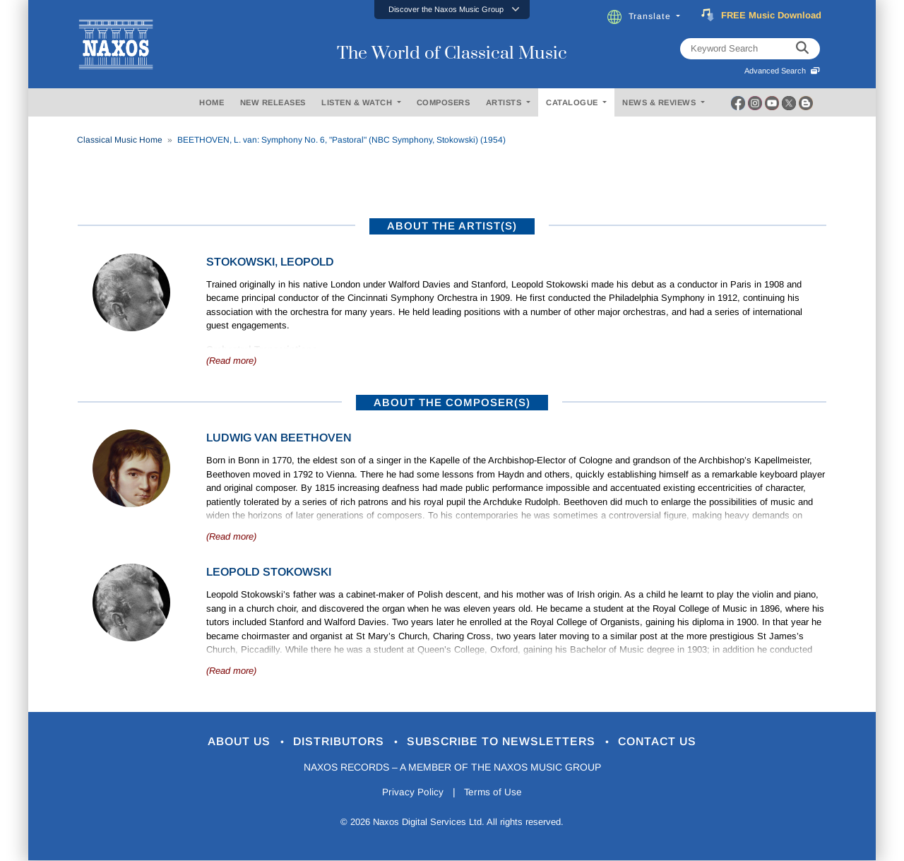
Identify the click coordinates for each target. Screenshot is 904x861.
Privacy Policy (411, 793)
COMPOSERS (443, 102)
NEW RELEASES (273, 102)
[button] (452, 9)
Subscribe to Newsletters (507, 742)
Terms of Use (494, 793)
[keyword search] (802, 48)
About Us (228, 742)
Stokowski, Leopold (270, 262)
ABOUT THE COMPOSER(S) (452, 402)
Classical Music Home (119, 140)
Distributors (335, 742)
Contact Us (670, 742)
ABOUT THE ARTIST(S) (452, 226)
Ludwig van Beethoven (279, 438)
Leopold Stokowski (268, 572)
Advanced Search (782, 70)
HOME (211, 102)
